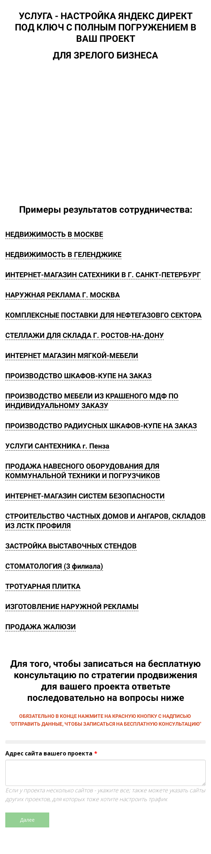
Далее (27, 819)
